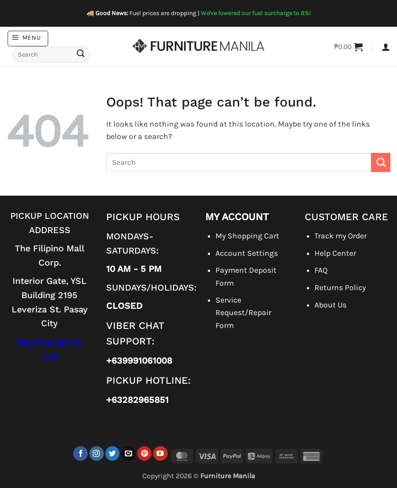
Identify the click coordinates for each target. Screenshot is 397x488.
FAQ (320, 270)
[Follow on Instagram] (96, 453)
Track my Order (340, 235)
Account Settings (246, 253)
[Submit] (81, 54)
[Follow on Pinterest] (144, 453)
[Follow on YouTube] (160, 453)
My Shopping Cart (247, 235)
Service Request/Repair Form (243, 312)
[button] (28, 38)
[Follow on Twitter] (112, 453)
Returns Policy (340, 287)
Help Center (335, 253)
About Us (330, 304)
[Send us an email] (128, 453)
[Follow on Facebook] (80, 453)
